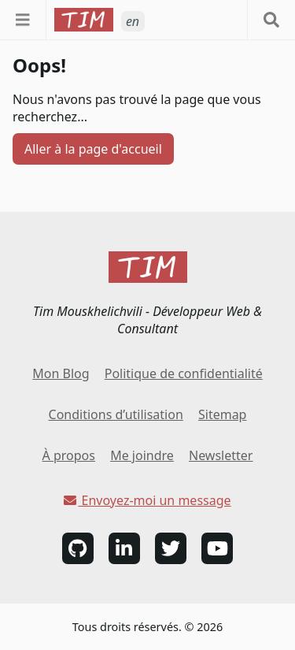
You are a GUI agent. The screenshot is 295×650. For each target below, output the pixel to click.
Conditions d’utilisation (116, 414)
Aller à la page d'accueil (93, 149)
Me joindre (142, 455)
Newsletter (221, 455)
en (132, 21)
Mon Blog (60, 373)
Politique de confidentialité (184, 373)
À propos (68, 455)
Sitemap (222, 414)
